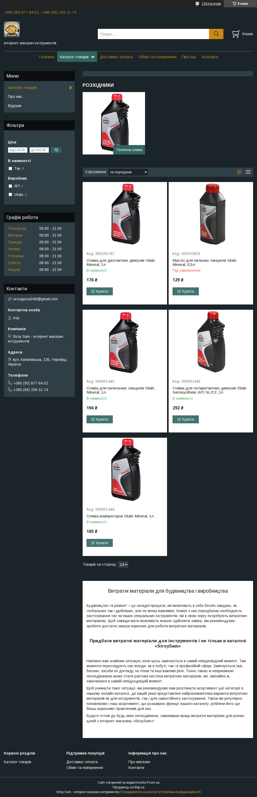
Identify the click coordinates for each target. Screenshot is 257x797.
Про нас (189, 57)
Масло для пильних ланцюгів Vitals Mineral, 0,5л (205, 262)
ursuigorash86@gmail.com (35, 299)
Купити (102, 291)
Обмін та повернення (157, 57)
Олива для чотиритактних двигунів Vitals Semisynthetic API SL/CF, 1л (210, 390)
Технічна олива (129, 150)
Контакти (210, 57)
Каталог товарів (74, 57)
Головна (46, 57)
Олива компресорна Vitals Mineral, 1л (120, 516)
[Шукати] (216, 34)
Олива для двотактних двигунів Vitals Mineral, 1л (121, 262)
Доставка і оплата (116, 57)
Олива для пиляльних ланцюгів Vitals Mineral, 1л (120, 390)
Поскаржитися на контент (140, 792)
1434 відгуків (211, 4)
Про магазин (139, 762)
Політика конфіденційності (181, 792)
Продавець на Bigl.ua (128, 787)
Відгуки (14, 105)
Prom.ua (153, 782)
